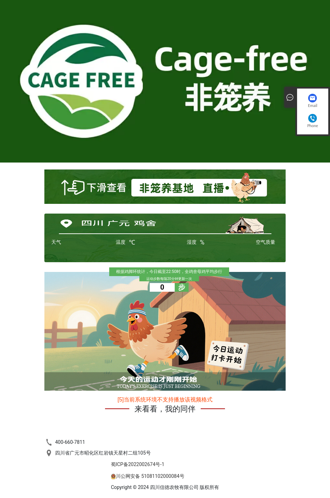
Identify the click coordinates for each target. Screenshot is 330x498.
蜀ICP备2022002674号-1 (137, 464)
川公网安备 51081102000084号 (150, 476)
